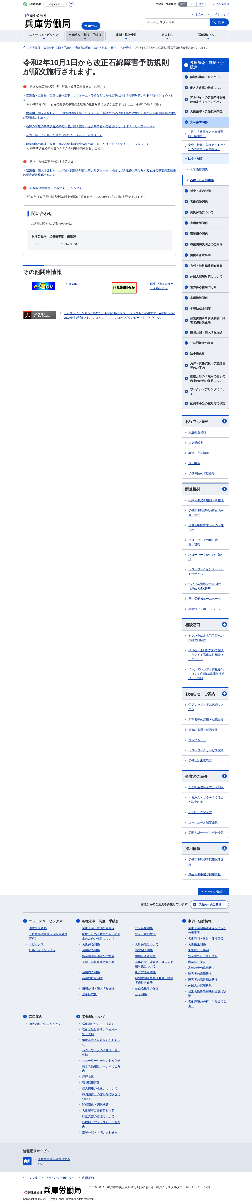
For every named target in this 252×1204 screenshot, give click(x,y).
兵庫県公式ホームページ (204, 609)
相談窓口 (206, 624)
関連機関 (206, 489)
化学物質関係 (199, 169)
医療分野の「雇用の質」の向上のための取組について (207, 378)
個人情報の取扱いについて (99, 1088)
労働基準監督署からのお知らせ (206, 527)
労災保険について (202, 212)
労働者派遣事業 (200, 255)
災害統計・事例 (198, 950)
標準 (182, 4)
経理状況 (88, 1076)
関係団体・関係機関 (95, 1104)
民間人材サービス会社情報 (206, 833)
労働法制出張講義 (200, 760)
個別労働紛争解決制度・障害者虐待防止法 (207, 320)
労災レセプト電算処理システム (206, 707)
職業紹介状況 (197, 961)
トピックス (36, 944)
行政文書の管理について (98, 1116)
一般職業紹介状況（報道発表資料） (48, 936)
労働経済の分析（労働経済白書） (207, 1003)
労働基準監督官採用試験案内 (206, 862)
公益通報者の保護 (202, 343)
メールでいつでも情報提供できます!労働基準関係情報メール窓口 (206, 674)
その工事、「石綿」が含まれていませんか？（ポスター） (64, 135)
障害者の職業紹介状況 (203, 979)
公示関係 (141, 994)
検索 (221, 22)
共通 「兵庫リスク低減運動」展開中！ (205, 134)
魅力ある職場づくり (203, 287)
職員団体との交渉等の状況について (101, 1096)
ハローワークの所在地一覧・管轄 (204, 542)
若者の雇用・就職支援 (203, 730)
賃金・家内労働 (200, 191)
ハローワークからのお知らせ (206, 557)
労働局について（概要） (98, 1023)
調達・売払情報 (198, 453)
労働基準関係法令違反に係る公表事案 (207, 930)
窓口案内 (35, 1016)
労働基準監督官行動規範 (98, 1110)
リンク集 (32, 1177)
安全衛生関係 (199, 122)
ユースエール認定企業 (203, 822)
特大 (201, 4)
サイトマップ (220, 14)
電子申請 (194, 463)
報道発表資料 (197, 432)
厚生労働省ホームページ (204, 598)
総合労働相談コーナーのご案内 (101, 1068)
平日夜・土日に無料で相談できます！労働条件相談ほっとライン (206, 655)
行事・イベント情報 (42, 950)
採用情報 (206, 848)
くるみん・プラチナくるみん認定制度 (206, 800)
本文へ (199, 14)
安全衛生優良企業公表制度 (206, 787)
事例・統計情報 (200, 921)
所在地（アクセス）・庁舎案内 (101, 1124)
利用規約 (88, 1177)
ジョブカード (197, 740)
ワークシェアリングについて (207, 391)
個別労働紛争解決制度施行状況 (207, 993)
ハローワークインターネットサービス (206, 571)
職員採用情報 (91, 1082)
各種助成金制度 (200, 308)
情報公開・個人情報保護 (206, 332)
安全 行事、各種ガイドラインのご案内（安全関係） (207, 147)
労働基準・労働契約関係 (206, 111)
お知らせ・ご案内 (206, 693)
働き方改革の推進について (207, 87)
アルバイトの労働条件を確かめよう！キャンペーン (207, 99)
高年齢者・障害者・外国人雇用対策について (154, 964)
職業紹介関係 (199, 233)
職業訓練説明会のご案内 (206, 244)
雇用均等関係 (199, 298)
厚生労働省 (222, 4)
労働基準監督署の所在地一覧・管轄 (206, 513)
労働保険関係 (199, 201)
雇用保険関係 (199, 223)
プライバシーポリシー (60, 1177)
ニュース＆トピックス (46, 921)
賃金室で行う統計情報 (203, 956)
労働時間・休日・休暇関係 (205, 938)
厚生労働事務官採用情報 (204, 874)
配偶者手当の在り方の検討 (207, 403)
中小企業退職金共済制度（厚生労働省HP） (204, 586)
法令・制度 (195, 158)
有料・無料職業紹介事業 (206, 265)
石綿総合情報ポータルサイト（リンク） (56, 188)
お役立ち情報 (206, 421)
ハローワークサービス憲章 (206, 750)
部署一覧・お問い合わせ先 (99, 1132)
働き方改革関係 (145, 972)
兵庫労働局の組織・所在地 (206, 500)
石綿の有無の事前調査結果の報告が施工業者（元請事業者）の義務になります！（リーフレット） (90, 126)
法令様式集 (197, 353)
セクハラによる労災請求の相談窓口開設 (206, 638)
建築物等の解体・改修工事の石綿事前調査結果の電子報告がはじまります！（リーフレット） (88, 144)
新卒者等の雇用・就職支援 (206, 719)
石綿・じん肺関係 (202, 180)
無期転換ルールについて (206, 77)
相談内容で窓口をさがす (45, 1023)
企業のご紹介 (206, 776)
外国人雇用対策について (206, 276)
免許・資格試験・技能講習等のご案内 (207, 365)
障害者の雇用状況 (200, 973)
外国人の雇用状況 (200, 985)
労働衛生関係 (197, 944)
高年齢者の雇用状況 (201, 967)
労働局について (94, 1016)
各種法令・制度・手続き (207, 65)
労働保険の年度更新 (201, 473)
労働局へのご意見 (210, 904)
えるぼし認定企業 (200, 812)
